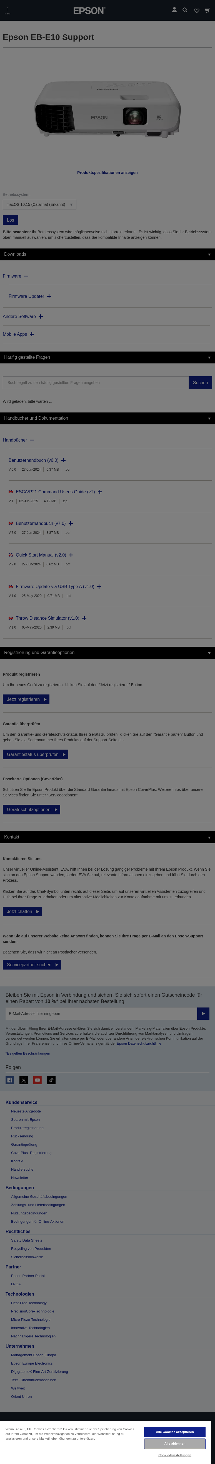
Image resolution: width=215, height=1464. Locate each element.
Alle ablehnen (174, 1443)
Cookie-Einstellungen (174, 1455)
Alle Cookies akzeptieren (175, 1432)
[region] (105, 1442)
